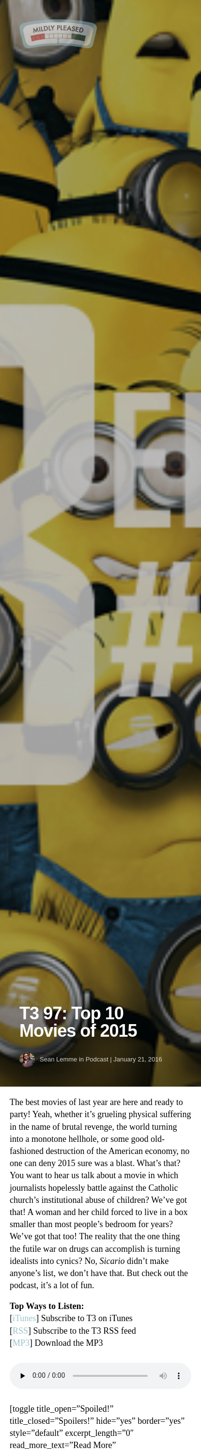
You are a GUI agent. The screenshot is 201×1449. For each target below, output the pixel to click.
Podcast (97, 1059)
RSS (20, 1331)
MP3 (21, 1343)
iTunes (24, 1318)
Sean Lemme (58, 1059)
